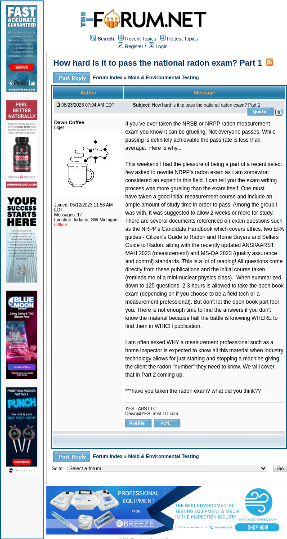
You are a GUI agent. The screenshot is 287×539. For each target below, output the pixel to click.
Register (130, 46)
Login (158, 46)
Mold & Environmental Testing (163, 77)
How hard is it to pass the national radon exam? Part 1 (157, 62)
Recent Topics (140, 38)
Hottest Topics (182, 38)
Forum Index (108, 77)
